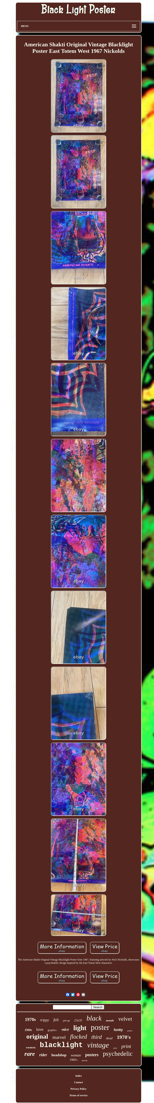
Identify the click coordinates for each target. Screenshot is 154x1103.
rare (29, 1053)
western (30, 1047)
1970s (30, 1019)
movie (84, 1060)
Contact (78, 1082)
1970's (124, 1037)
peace (129, 1030)
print (126, 1046)
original (37, 1036)
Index (78, 1075)
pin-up (66, 1020)
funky (118, 1030)
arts (115, 1048)
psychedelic (118, 1053)
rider (43, 1055)
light (79, 1028)
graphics (52, 1030)
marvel (59, 1037)
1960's (73, 1059)
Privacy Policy (78, 1088)
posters (92, 1054)
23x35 (78, 1020)
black (94, 1018)
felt (56, 1020)
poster (100, 1027)
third (96, 1037)
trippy (44, 1020)
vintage (98, 1045)
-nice (65, 1029)
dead (109, 1038)
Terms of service (78, 1095)
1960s (28, 1030)
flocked (78, 1036)
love (40, 1029)
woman (76, 1055)
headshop (59, 1055)
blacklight (61, 1045)
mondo (110, 1020)
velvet (125, 1019)
